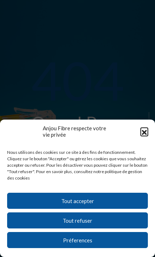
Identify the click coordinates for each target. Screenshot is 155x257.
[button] (144, 131)
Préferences (77, 240)
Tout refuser (77, 220)
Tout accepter (77, 201)
